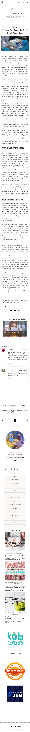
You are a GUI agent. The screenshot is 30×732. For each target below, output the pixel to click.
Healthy (15, 483)
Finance (15, 479)
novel (15, 519)
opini (15, 522)
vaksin (22, 306)
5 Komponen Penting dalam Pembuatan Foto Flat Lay (15, 613)
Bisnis (15, 476)
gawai (15, 511)
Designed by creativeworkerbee (15, 729)
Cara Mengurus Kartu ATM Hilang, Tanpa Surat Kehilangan (15, 583)
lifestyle (15, 515)
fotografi (15, 497)
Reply (10, 364)
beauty (15, 486)
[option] (15, 329)
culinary (15, 490)
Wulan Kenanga (15, 11)
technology (15, 526)
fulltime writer (15, 504)
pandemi (19, 306)
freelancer (15, 501)
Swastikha (11, 371)
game (15, 508)
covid (17, 306)
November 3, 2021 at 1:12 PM (22, 370)
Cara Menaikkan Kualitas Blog (15, 553)
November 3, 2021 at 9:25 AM (22, 349)
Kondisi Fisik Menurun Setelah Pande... (15, 332)
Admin (10, 349)
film (15, 494)
